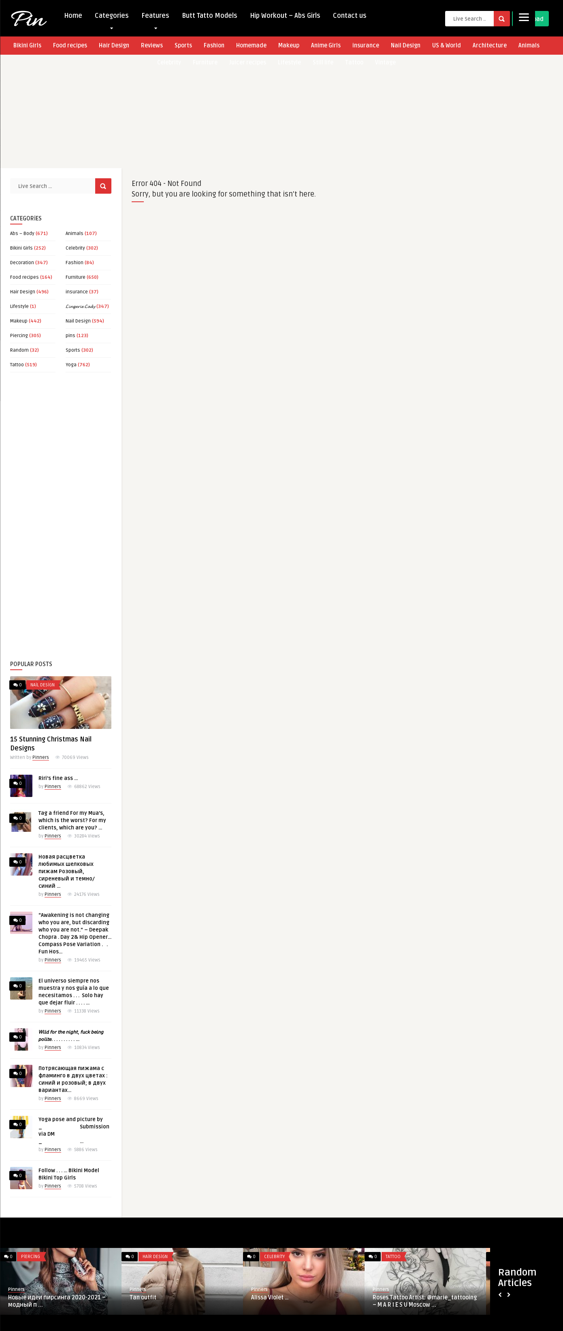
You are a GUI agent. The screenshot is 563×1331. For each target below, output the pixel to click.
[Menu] (524, 17)
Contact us (350, 16)
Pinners (40, 757)
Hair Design (114, 45)
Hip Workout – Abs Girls (285, 16)
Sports (183, 45)
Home (73, 16)
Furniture (75, 277)
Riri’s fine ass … (58, 778)
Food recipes (70, 45)
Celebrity (75, 248)
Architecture (490, 45)
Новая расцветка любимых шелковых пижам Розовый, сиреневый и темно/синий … (66, 871)
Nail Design (405, 45)
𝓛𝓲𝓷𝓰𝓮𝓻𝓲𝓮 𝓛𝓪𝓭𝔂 (80, 306)
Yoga (71, 365)
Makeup (288, 45)
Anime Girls (326, 45)
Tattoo (17, 365)
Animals (529, 45)
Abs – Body (22, 234)
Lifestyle (19, 306)
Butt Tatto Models (209, 16)
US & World (446, 45)
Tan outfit (143, 1297)
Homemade (251, 45)
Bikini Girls (27, 45)
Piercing (19, 336)
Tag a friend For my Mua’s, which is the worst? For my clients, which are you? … (72, 820)
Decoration (22, 263)
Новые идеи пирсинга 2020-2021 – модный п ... (57, 1301)
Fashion (214, 45)
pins (70, 336)
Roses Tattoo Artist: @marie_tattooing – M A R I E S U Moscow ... (425, 1301)
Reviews (152, 45)
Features (155, 18)
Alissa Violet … (270, 1297)
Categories (112, 18)
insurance (365, 45)
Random (19, 350)
